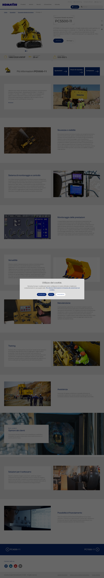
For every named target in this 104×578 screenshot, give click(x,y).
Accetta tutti (41, 294)
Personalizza (60, 294)
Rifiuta (51, 294)
